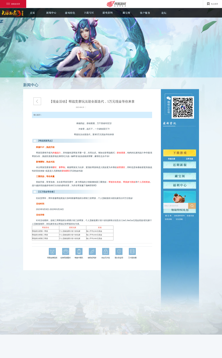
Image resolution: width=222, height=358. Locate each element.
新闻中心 (51, 13)
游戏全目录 (13, 4)
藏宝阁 (126, 13)
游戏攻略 (168, 219)
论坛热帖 (179, 219)
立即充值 (189, 159)
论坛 (163, 13)
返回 (37, 101)
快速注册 (171, 159)
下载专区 (88, 13)
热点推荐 (212, 3)
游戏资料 (107, 13)
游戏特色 (70, 13)
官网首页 (32, 13)
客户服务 (145, 13)
